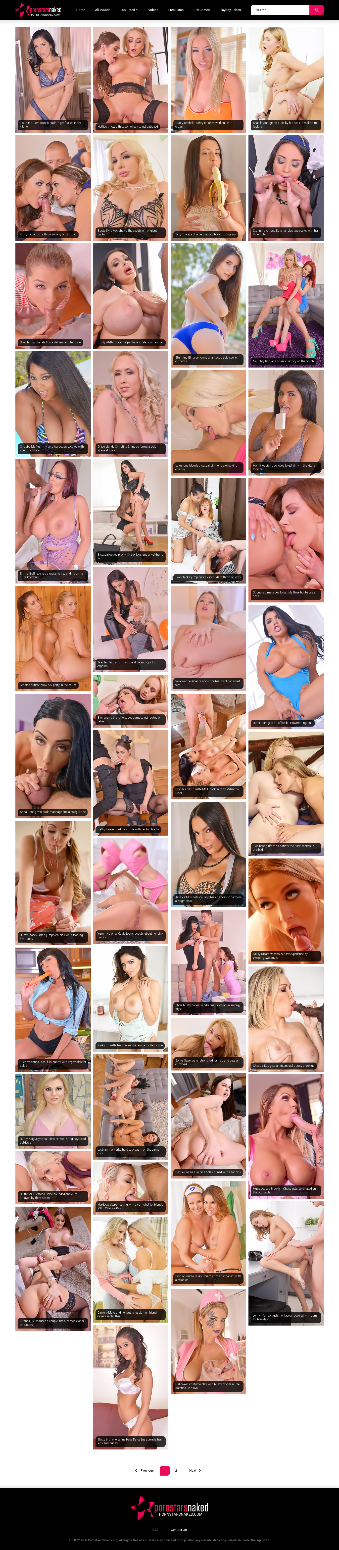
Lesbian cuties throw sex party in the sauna (48, 685)
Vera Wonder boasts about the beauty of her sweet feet (207, 683)
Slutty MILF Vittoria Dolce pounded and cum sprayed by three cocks (48, 1196)
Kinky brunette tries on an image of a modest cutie (130, 1045)
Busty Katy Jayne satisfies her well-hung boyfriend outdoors (53, 1141)
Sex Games (202, 10)
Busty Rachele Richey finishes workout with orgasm (203, 125)
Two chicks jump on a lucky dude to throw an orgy (208, 577)
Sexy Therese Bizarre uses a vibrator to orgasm (205, 234)
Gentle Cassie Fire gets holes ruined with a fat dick (208, 1172)
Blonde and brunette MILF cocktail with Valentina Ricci (207, 791)
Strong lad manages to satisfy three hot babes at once (284, 594)
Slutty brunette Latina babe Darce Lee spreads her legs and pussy (129, 1441)
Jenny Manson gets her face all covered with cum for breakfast (285, 1317)
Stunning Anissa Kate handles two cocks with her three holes (285, 232)
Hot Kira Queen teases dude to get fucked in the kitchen (50, 125)
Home (80, 10)
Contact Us (179, 1530)
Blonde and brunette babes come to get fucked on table (129, 719)
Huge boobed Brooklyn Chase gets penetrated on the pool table (284, 1190)
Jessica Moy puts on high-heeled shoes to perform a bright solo (208, 899)
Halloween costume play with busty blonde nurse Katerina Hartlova (207, 1386)
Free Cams (176, 10)
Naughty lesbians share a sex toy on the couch (283, 361)
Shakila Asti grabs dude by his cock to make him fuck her (285, 125)
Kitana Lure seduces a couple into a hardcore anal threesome (52, 1323)
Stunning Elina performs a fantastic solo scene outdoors (206, 359)
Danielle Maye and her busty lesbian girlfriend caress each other (127, 1314)
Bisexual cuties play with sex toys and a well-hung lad (130, 556)
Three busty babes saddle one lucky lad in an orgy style (207, 1007)
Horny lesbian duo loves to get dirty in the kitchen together (285, 467)
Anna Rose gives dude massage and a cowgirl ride (53, 812)
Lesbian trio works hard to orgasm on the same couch (128, 1151)
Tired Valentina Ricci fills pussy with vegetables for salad (53, 1064)
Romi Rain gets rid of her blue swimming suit (283, 723)
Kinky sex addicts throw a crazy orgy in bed (48, 234)
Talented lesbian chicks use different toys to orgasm (125, 664)
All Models (102, 10)
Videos (153, 10)
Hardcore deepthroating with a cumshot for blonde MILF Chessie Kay (130, 1206)
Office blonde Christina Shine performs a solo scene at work (126, 448)
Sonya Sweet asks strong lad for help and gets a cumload (206, 1062)
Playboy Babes (230, 10)
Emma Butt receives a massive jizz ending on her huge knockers (52, 575)
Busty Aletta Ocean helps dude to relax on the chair (130, 342)
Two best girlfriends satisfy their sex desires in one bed (283, 848)
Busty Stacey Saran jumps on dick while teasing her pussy (51, 937)
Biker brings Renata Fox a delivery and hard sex (50, 342)
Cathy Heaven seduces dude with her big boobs (128, 829)
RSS (155, 1530)
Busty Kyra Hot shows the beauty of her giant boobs (127, 232)
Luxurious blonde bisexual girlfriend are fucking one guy (206, 467)
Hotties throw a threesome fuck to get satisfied (127, 126)
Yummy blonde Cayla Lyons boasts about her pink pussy (130, 935)
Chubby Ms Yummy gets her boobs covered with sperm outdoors (52, 448)
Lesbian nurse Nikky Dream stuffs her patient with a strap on (208, 1278)
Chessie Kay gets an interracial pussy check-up (284, 1066)
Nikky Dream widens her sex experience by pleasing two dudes (280, 956)
